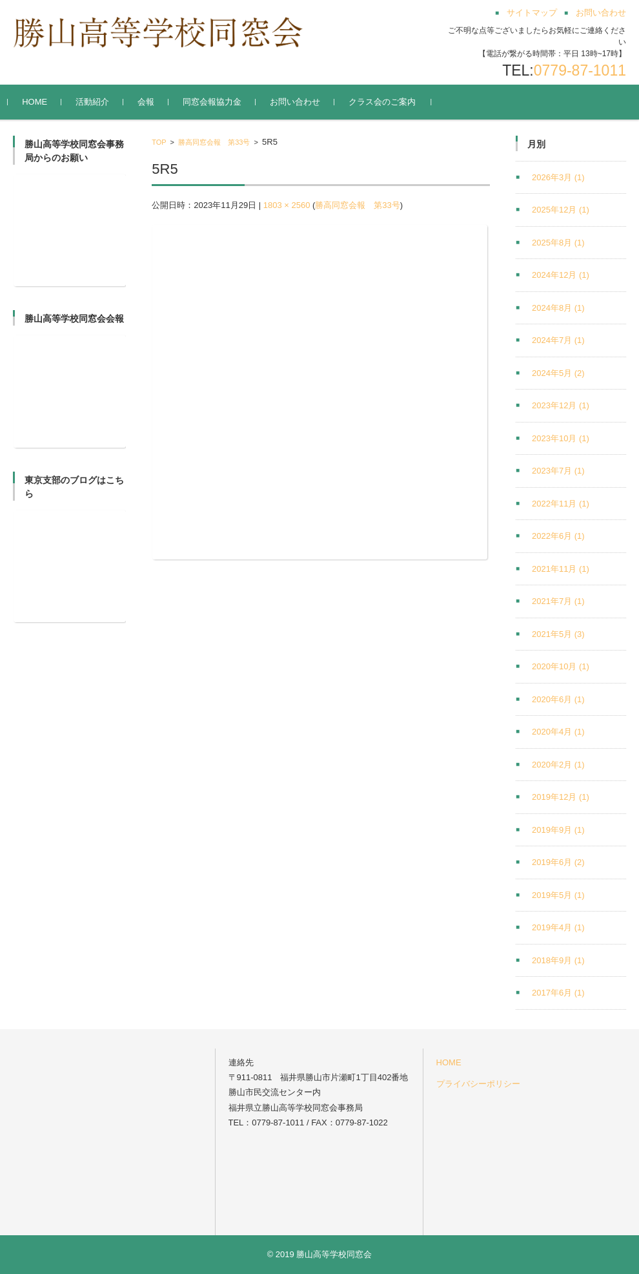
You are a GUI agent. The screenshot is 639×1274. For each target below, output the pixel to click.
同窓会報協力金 (217, 102)
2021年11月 (560, 569)
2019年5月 (558, 895)
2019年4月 (558, 927)
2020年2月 (558, 764)
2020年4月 (558, 731)
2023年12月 (560, 405)
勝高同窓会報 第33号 (214, 142)
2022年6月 (558, 536)
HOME (39, 102)
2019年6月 (558, 862)
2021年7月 (558, 601)
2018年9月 (558, 960)
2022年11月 (560, 503)
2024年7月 (558, 340)
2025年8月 (558, 242)
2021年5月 (558, 634)
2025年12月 (560, 209)
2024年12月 (560, 275)
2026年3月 (558, 177)
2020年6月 (558, 699)
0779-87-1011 (580, 70)
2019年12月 (560, 797)
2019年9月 (558, 830)
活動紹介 (97, 102)
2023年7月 (558, 470)
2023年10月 (560, 438)
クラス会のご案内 (387, 102)
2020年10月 (560, 666)
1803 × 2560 (286, 205)
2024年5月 (558, 373)
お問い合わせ (300, 102)
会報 (151, 102)
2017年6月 (558, 992)
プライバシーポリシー (478, 1084)
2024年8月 (558, 308)
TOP (159, 142)
